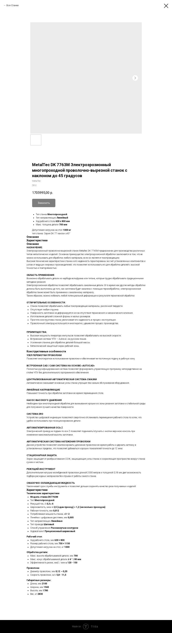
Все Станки (13, 5)
